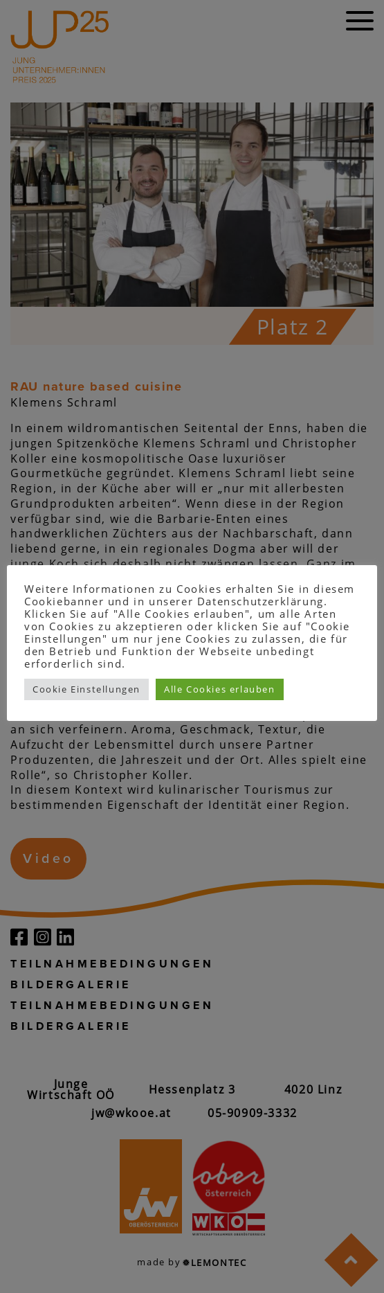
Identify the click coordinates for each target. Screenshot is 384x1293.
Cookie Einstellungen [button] (86, 689)
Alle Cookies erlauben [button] (219, 689)
